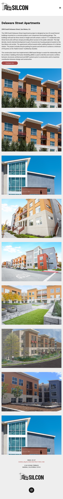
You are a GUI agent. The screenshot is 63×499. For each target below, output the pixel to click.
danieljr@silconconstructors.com (31, 462)
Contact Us (10, 63)
